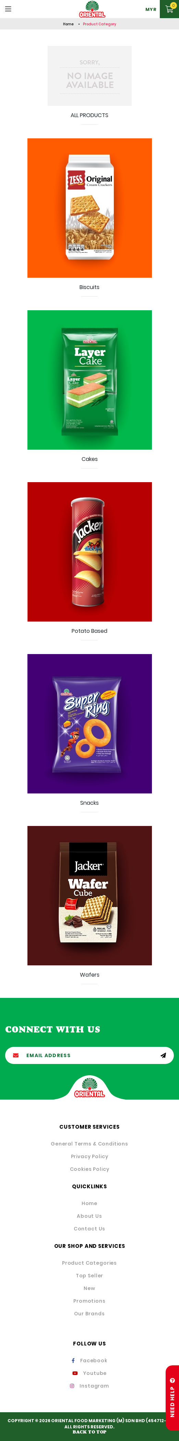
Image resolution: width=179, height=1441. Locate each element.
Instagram (89, 1385)
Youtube (89, 1373)
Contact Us (89, 1228)
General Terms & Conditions (89, 1143)
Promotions (89, 1301)
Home (68, 24)
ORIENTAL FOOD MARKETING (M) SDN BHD (98, 1421)
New (89, 1288)
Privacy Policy (89, 1156)
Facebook (89, 1360)
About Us (89, 1216)
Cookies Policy (89, 1169)
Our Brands (89, 1313)
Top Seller (89, 1275)
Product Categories (89, 1263)
